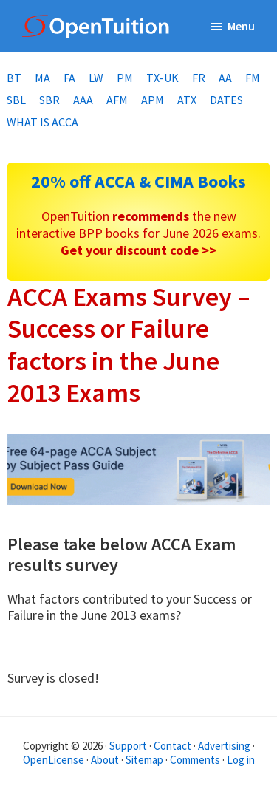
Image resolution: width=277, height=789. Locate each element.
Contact (172, 746)
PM (125, 77)
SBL (16, 99)
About (105, 760)
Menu (241, 25)
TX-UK (162, 77)
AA (225, 77)
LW (96, 77)
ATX (186, 99)
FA (69, 77)
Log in (241, 760)
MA (42, 77)
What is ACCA (42, 122)
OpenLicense (54, 760)
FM (252, 77)
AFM (117, 99)
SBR (49, 99)
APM (152, 99)
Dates (226, 99)
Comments (196, 760)
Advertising (224, 746)
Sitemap (144, 760)
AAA (83, 99)
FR (198, 77)
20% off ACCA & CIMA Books (138, 181)
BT (14, 77)
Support (128, 746)
